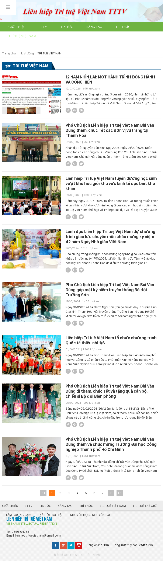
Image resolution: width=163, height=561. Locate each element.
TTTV (43, 26)
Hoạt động (27, 53)
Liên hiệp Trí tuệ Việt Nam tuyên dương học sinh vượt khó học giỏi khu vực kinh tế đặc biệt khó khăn (111, 183)
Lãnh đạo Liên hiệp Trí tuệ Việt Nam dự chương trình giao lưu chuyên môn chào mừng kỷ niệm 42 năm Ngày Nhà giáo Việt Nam (110, 236)
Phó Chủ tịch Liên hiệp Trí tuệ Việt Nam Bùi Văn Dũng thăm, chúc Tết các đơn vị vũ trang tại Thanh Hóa (110, 130)
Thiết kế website (63, 555)
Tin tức (66, 26)
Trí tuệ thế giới (63, 36)
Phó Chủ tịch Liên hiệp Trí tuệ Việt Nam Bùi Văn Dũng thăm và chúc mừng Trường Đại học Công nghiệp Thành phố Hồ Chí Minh (111, 444)
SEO (80, 555)
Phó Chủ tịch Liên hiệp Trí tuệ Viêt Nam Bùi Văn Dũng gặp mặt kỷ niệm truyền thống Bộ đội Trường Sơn (110, 289)
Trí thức (122, 26)
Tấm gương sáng (103, 36)
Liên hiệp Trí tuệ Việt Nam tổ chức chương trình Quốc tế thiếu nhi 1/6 (111, 340)
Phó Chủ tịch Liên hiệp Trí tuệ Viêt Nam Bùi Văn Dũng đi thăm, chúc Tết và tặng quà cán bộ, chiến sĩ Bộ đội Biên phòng (110, 391)
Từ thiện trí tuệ (117, 45)
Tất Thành (93, 555)
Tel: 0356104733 (17, 532)
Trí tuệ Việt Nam (22, 36)
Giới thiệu (16, 26)
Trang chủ (9, 53)
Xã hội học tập (21, 45)
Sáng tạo (94, 26)
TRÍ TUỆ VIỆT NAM (49, 53)
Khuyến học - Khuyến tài (69, 45)
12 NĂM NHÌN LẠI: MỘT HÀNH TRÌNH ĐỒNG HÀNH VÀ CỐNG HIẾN (110, 79)
